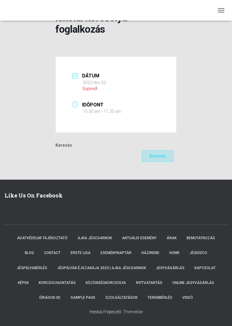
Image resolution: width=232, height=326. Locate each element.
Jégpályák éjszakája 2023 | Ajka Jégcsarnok (101, 268)
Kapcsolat (205, 268)
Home (174, 253)
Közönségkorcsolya (106, 283)
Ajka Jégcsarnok (95, 238)
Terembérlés (159, 297)
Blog (29, 253)
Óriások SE (50, 297)
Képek (23, 283)
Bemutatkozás (201, 238)
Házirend (150, 253)
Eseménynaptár (116, 253)
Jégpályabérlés (32, 268)
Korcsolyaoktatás (57, 283)
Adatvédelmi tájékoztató (42, 238)
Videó (187, 297)
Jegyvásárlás (170, 268)
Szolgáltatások (121, 297)
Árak (172, 238)
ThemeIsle (133, 311)
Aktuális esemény (139, 238)
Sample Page (83, 297)
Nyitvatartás (149, 283)
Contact (52, 253)
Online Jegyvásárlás (193, 283)
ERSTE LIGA (81, 253)
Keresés (63, 145)
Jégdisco (198, 253)
